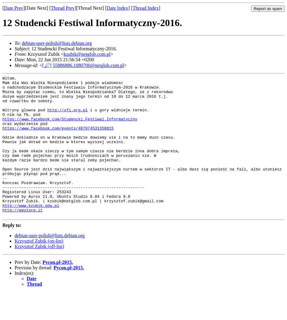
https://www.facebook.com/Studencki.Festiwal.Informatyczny (69, 128)
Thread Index (146, 8)
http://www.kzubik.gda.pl (30, 231)
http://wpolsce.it (22, 237)
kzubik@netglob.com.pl (87, 54)
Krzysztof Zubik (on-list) (39, 269)
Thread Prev (63, 8)
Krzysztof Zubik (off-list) (39, 274)
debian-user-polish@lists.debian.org (57, 43)
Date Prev (13, 8)
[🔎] (47, 65)
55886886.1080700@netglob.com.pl (88, 65)
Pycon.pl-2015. (57, 290)
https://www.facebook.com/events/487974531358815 (58, 139)
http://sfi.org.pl (67, 117)
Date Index (117, 8)
